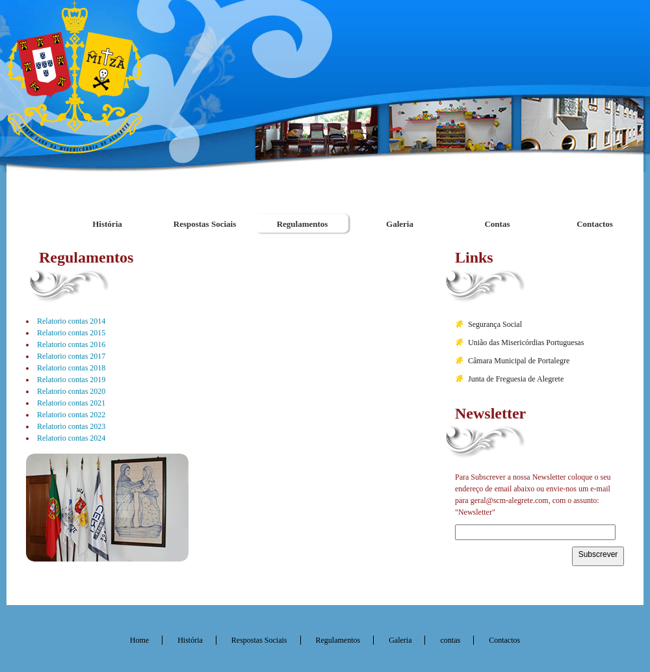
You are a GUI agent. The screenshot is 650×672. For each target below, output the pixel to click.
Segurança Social (495, 324)
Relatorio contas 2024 (71, 438)
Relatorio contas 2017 (71, 356)
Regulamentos (302, 224)
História (107, 224)
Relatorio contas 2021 (71, 402)
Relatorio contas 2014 (71, 321)
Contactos (595, 224)
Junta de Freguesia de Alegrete (516, 378)
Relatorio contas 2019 (71, 379)
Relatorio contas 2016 (71, 344)
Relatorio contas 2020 (71, 391)
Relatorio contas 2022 (71, 414)
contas (450, 640)
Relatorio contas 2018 (71, 367)
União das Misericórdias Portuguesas (526, 342)
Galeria (399, 224)
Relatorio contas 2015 (71, 332)
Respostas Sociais (205, 224)
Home (139, 640)
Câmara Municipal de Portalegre (518, 360)
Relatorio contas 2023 (71, 426)
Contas (497, 224)
